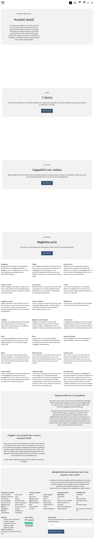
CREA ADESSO (6, 96)
